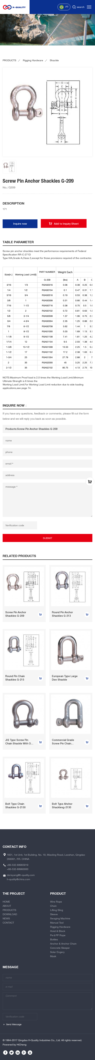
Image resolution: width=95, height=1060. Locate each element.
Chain (53, 905)
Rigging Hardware (33, 60)
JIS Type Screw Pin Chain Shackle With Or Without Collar (18, 743)
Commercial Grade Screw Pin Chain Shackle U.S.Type (63, 743)
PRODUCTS (9, 60)
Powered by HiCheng (14, 1044)
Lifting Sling (56, 910)
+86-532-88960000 (17, 869)
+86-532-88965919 (17, 865)
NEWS (6, 918)
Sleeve (54, 914)
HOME (6, 901)
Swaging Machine (60, 918)
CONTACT (8, 922)
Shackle (54, 60)
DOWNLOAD (10, 914)
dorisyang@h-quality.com (21, 875)
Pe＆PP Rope (57, 935)
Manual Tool (57, 922)
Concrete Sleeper (60, 947)
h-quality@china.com (18, 879)
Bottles (54, 939)
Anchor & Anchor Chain (63, 943)
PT (63, 7)
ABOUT (7, 905)
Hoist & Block (57, 931)
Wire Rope (56, 901)
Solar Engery (57, 952)
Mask (53, 956)
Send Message (13, 1024)
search (80, 7)
